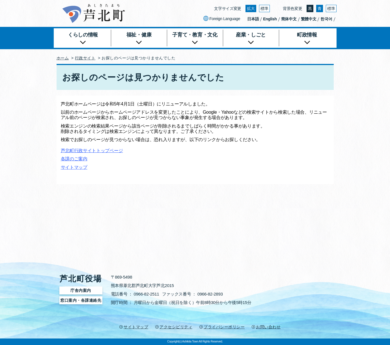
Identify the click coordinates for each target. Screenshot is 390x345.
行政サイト (85, 58)
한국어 (326, 19)
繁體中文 (308, 19)
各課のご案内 (74, 158)
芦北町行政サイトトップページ (92, 150)
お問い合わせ (268, 327)
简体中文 (289, 19)
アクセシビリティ (176, 327)
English (270, 19)
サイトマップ (74, 167)
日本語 (253, 19)
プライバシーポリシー (224, 327)
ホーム (63, 58)
